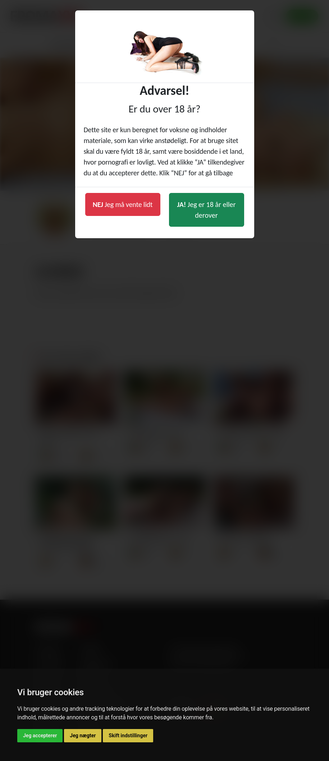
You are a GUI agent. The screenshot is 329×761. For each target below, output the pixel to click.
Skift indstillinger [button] (128, 735)
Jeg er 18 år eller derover (206, 210)
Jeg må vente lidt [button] (123, 204)
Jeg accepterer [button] (40, 735)
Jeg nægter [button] (83, 735)
